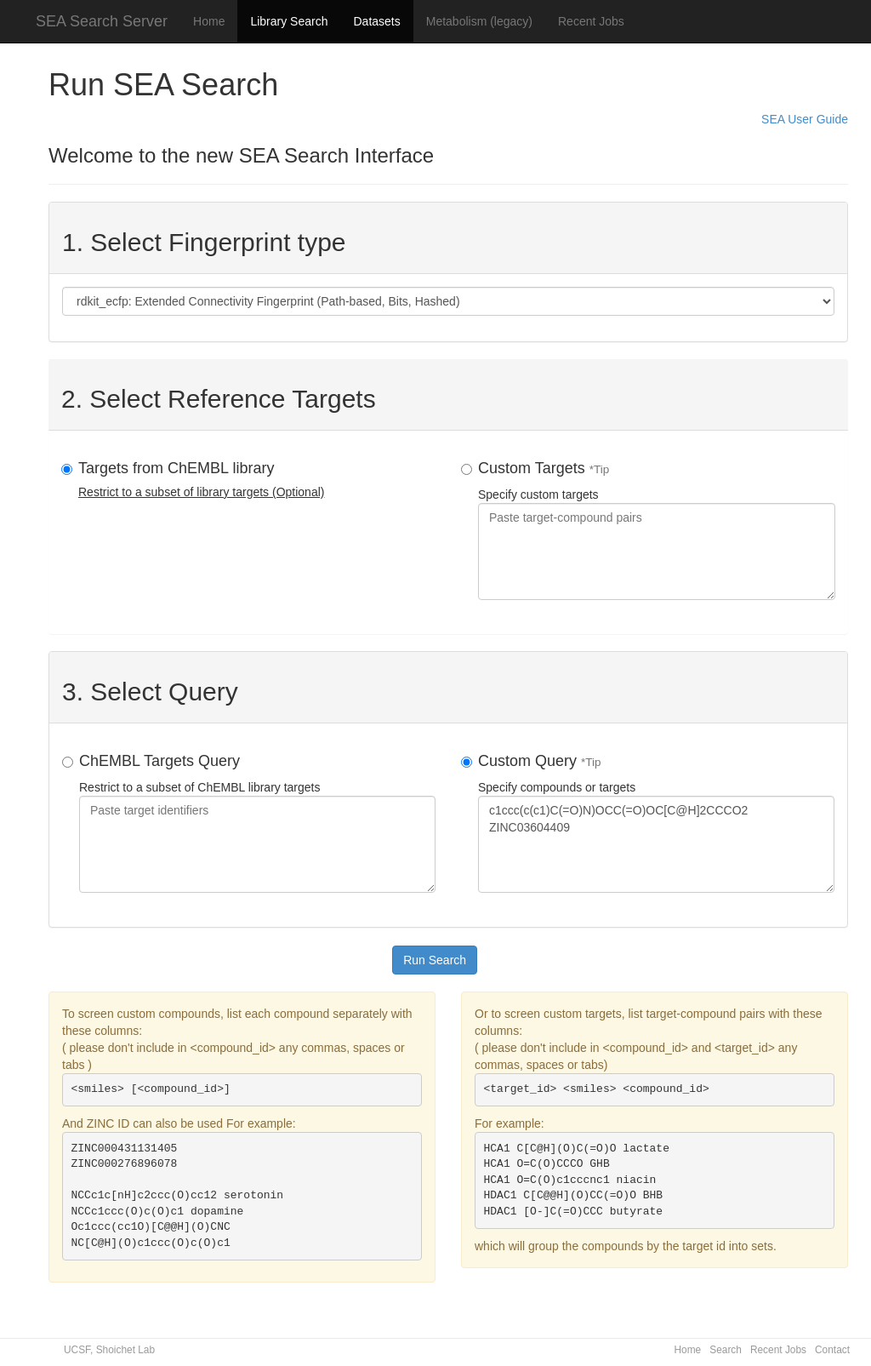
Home (209, 21)
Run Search (434, 960)
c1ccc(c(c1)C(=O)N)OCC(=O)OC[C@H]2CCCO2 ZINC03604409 (656, 844)
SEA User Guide (804, 119)
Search (725, 1350)
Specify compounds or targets (656, 822)
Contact (832, 1350)
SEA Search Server (102, 21)
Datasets (376, 21)
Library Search (288, 21)
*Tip (599, 469)
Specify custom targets (656, 530)
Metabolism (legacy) (479, 21)
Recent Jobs (591, 21)
